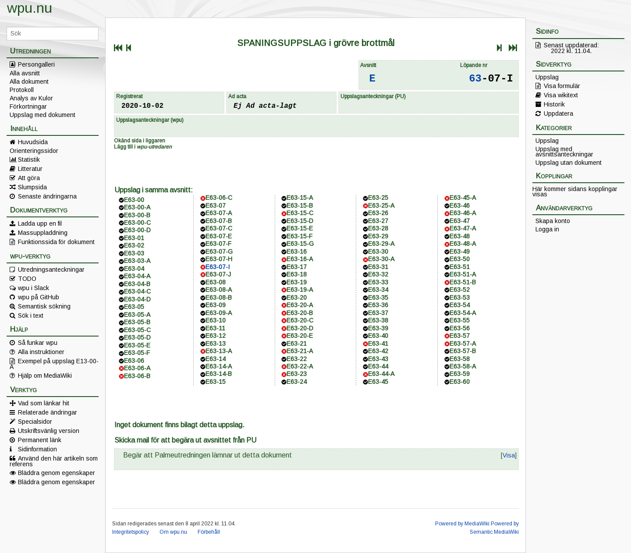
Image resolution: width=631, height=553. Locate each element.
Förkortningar (28, 106)
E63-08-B (219, 297)
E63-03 (134, 253)
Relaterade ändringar (47, 412)
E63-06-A (137, 368)
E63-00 (134, 199)
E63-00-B (137, 215)
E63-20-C (300, 320)
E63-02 (134, 245)
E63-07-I (218, 266)
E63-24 (297, 381)
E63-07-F (218, 243)
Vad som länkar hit (43, 403)
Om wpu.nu (173, 532)
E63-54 (460, 304)
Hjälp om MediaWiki (45, 375)
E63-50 (460, 258)
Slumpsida (32, 187)
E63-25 (378, 197)
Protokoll (22, 89)
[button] (509, 455)
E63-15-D (300, 220)
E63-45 (378, 381)
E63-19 (297, 282)
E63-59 (460, 373)
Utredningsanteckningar (51, 269)
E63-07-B (219, 220)
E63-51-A (463, 274)
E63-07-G (219, 251)
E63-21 (297, 343)
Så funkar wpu (37, 343)
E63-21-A (300, 350)
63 (475, 79)
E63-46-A (463, 212)
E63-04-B (137, 283)
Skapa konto (552, 220)
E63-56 (460, 328)
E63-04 (134, 268)
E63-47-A (463, 228)
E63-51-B (463, 282)
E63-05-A (137, 314)
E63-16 (297, 251)
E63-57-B (463, 350)
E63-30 (378, 251)
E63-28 (378, 228)
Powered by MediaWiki (462, 524)
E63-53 (460, 297)
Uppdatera (558, 113)
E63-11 (215, 328)
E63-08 (216, 282)
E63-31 (378, 266)
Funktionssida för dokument (56, 242)
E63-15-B (300, 205)
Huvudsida (33, 142)
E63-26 (378, 212)
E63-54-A (463, 312)
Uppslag (547, 77)
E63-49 (460, 251)
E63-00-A (137, 207)
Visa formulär (562, 86)
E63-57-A (463, 343)
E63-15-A (300, 197)
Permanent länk (39, 440)
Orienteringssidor (34, 150)
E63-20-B (300, 312)
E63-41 (378, 343)
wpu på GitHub (38, 297)
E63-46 (460, 205)
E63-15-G (300, 243)
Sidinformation (37, 449)
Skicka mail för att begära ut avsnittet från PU (185, 440)
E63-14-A (219, 366)
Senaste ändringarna (47, 196)
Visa (509, 455)
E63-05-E (137, 345)
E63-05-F (137, 352)
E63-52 (460, 289)
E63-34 (378, 289)
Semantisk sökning (44, 306)
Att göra (29, 178)
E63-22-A (300, 366)
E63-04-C (137, 291)
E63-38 (378, 320)
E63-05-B (137, 322)
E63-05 (134, 306)
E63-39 (378, 328)
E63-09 (216, 304)
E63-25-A (381, 205)
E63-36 (378, 304)
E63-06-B (137, 375)
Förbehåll (209, 532)
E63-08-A (219, 289)
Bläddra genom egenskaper (56, 473)
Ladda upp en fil (40, 223)
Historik (554, 104)
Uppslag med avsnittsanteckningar (564, 151)
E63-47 (460, 220)
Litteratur (30, 169)
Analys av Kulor (31, 98)
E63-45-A (463, 197)
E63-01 (134, 237)
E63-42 (378, 350)
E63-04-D (137, 299)
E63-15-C (300, 212)
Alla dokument (29, 81)
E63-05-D (137, 337)
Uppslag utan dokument (568, 162)
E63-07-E (219, 236)
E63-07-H (219, 258)
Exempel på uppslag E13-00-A (54, 363)
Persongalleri (36, 64)
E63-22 (297, 358)
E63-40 (378, 335)
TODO (27, 279)
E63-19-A (300, 289)
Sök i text (30, 315)
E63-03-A (137, 260)
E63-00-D (137, 230)
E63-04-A (137, 276)
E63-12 (216, 335)
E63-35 (378, 297)
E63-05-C (137, 329)
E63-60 (460, 381)
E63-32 (378, 274)
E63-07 (216, 205)
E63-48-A (463, 243)
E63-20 (297, 297)
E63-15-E (300, 228)
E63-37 (378, 312)
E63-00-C (137, 222)
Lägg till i (143, 147)
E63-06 (134, 360)
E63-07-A (219, 212)
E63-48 (460, 236)
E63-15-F (299, 236)
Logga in (547, 229)
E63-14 (216, 358)
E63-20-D (300, 328)
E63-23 (297, 373)
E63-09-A (219, 312)
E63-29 (378, 236)
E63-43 (378, 358)
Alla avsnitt (25, 73)
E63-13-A (219, 350)
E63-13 (216, 343)
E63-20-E (300, 335)
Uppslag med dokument (42, 114)
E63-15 (216, 381)
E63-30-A (381, 258)
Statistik (29, 159)
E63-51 (460, 266)
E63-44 (378, 366)
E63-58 (460, 358)
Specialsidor (35, 421)
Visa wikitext (561, 95)
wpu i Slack (33, 288)
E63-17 (297, 266)
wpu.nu (29, 8)
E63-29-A (381, 243)
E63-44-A (381, 373)
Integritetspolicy (130, 532)
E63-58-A (463, 366)
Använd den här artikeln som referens (54, 461)
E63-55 (460, 320)
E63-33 (378, 282)
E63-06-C (219, 197)
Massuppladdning (42, 233)
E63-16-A (300, 258)
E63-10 (216, 320)
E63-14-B (219, 373)
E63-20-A (300, 304)
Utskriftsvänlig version (48, 431)
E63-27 (378, 220)
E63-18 (297, 274)
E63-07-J (218, 274)
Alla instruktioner (41, 352)
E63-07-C (219, 228)
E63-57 (460, 335)
